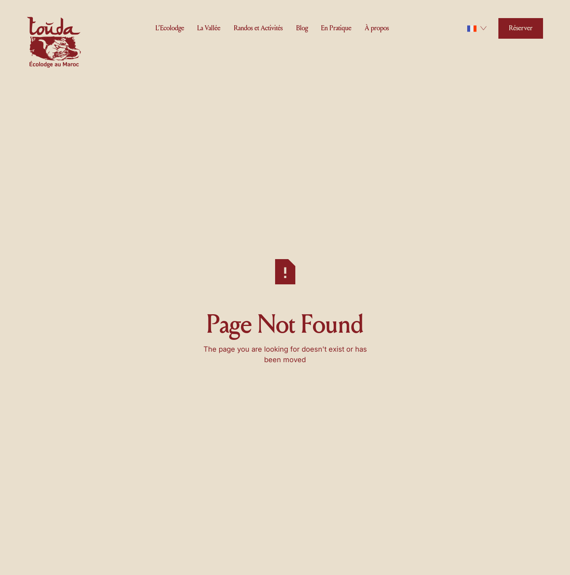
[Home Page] (54, 43)
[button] (170, 26)
